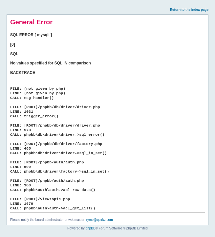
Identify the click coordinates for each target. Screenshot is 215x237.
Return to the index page (189, 10)
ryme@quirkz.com (99, 220)
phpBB (91, 228)
